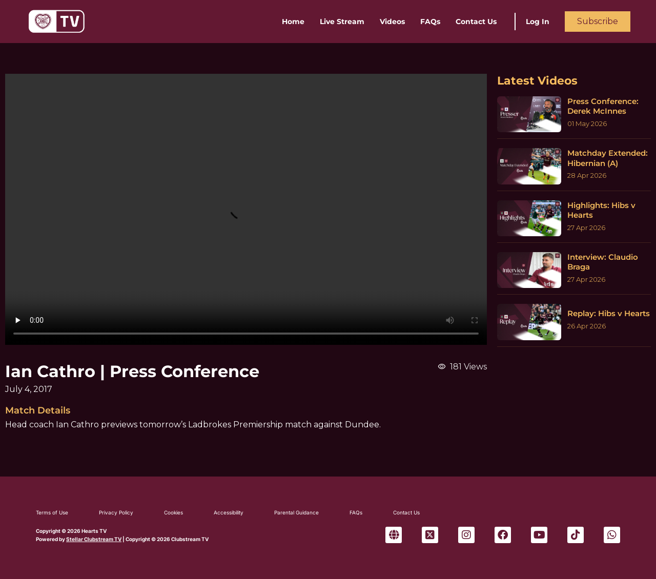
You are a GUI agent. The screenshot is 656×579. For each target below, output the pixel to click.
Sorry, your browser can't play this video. (246, 209)
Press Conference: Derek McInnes (603, 106)
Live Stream (342, 21)
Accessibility (228, 512)
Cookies (173, 512)
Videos (392, 21)
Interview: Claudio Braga (602, 262)
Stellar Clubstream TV (93, 539)
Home (293, 21)
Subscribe (597, 21)
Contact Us (476, 21)
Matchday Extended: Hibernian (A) (607, 158)
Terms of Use (52, 512)
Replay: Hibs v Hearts (608, 313)
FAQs (430, 21)
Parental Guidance (296, 512)
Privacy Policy (116, 512)
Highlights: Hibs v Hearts (601, 210)
